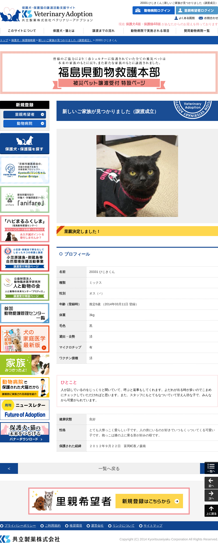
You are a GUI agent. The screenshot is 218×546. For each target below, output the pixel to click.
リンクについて (124, 525)
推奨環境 (76, 525)
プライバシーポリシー (20, 525)
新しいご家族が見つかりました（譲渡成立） (65, 40)
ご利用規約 (53, 525)
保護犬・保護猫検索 (23, 40)
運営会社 (97, 525)
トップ (4, 40)
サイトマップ (153, 525)
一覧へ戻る (109, 468)
